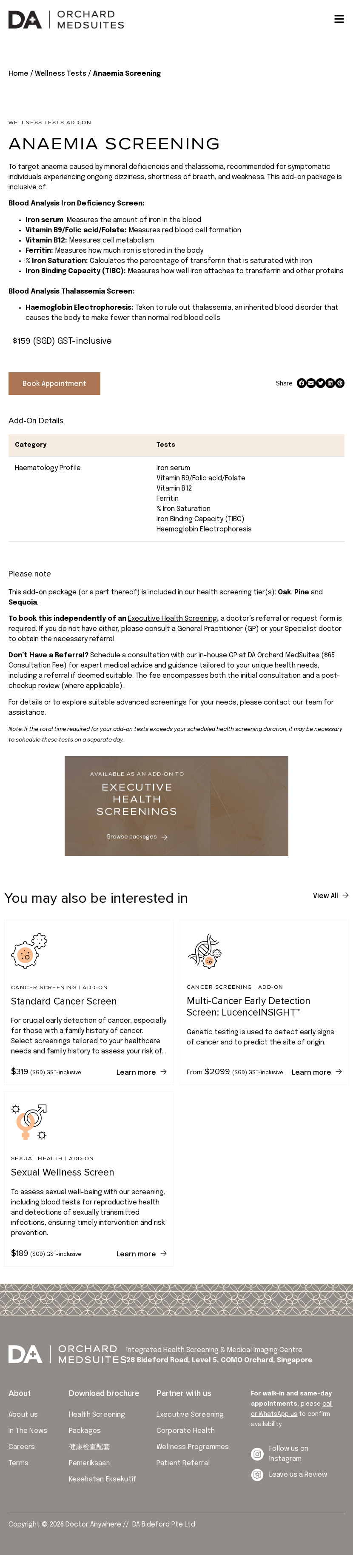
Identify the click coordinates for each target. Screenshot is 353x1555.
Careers (22, 1447)
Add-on (79, 122)
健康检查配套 (89, 1447)
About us (23, 1414)
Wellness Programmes (193, 1447)
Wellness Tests (60, 73)
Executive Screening (190, 1414)
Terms (18, 1463)
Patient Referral (183, 1463)
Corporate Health (186, 1431)
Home (18, 73)
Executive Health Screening (172, 618)
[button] (302, 383)
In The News (28, 1431)
